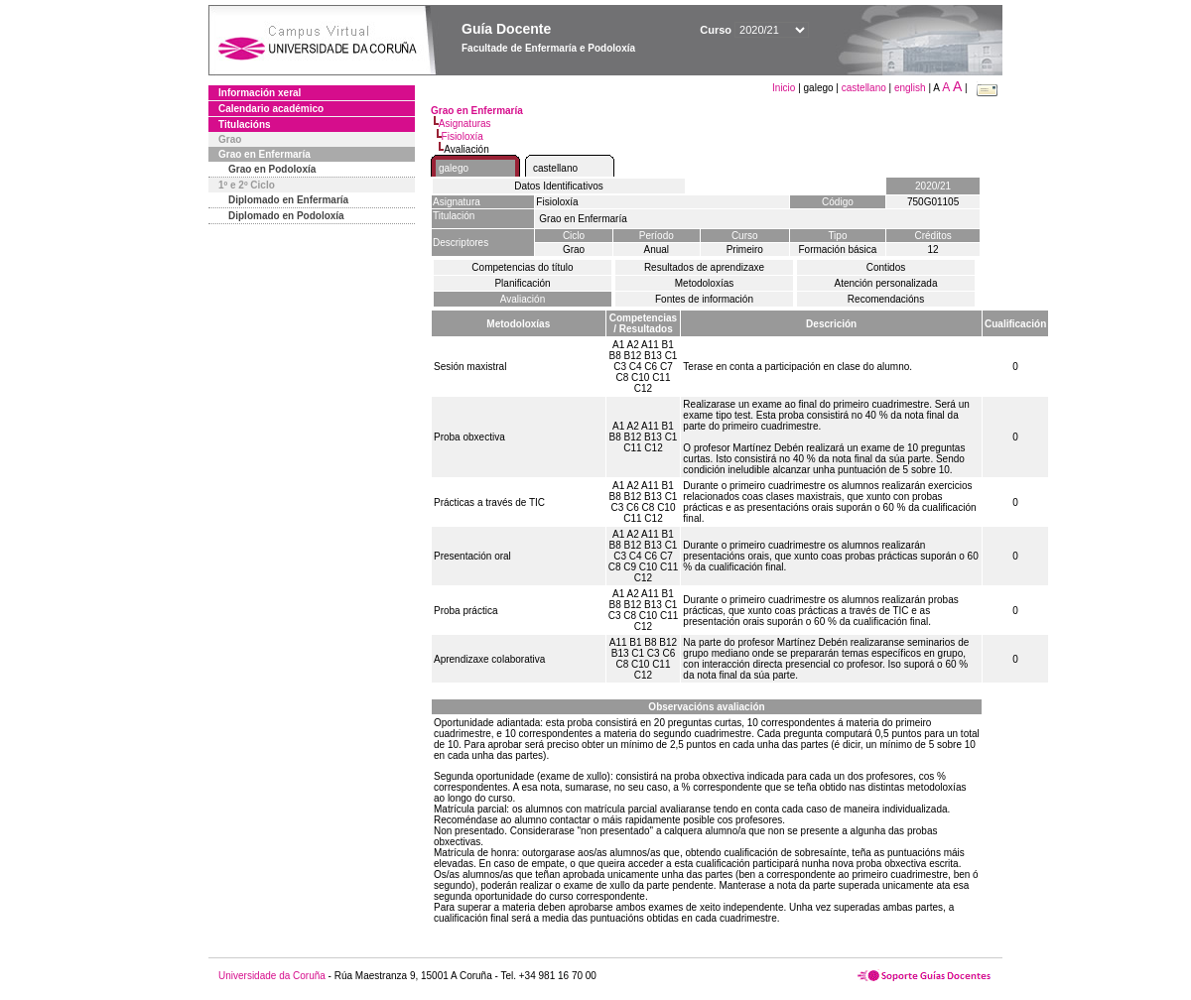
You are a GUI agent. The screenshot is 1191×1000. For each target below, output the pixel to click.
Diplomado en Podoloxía (286, 215)
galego (453, 168)
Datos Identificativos (558, 186)
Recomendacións (886, 299)
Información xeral (259, 92)
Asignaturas (465, 123)
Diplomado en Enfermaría (288, 199)
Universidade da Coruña (272, 975)
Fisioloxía (462, 136)
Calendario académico (271, 108)
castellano (864, 87)
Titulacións (244, 124)
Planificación (522, 283)
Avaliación (522, 299)
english (910, 87)
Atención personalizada (886, 283)
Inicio (785, 87)
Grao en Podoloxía (272, 169)
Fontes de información (704, 299)
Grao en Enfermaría (264, 154)
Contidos (885, 267)
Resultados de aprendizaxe (704, 267)
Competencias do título (522, 267)
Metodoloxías (704, 283)
